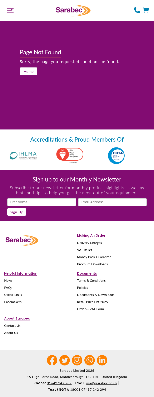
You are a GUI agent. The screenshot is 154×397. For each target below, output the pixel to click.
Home (29, 71)
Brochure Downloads (92, 264)
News (8, 280)
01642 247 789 (59, 383)
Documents (87, 273)
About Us (11, 333)
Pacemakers (12, 302)
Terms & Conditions (91, 280)
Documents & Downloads (96, 295)
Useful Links (13, 295)
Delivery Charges (89, 243)
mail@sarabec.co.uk (101, 383)
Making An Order (91, 235)
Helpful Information (20, 273)
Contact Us (12, 325)
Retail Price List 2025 (92, 302)
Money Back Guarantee (94, 257)
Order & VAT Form (90, 309)
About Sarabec (17, 318)
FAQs (8, 287)
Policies (82, 287)
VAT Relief (84, 250)
